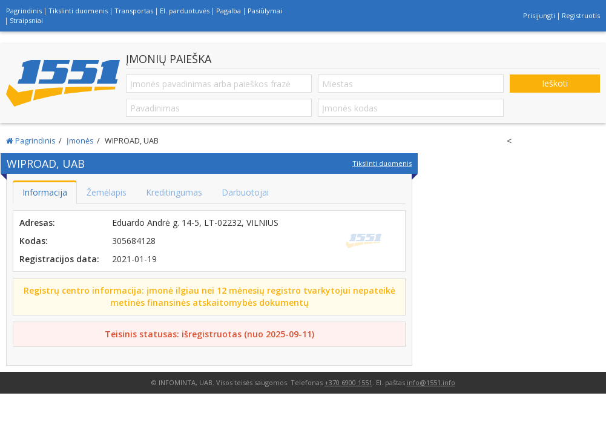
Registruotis (581, 15)
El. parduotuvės (184, 10)
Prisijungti (539, 15)
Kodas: (33, 240)
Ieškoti (555, 83)
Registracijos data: (59, 259)
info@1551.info (431, 382)
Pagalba (228, 10)
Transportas (133, 10)
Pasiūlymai (265, 10)
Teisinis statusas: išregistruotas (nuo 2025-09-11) (209, 334)
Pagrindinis (24, 10)
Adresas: (37, 222)
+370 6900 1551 (348, 382)
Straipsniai (26, 20)
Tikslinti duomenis (78, 10)
